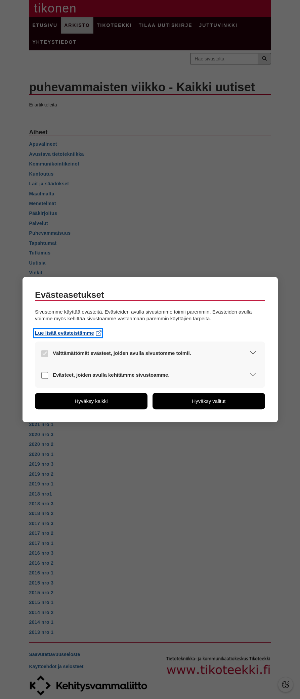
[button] (253, 353)
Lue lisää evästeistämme (68, 333)
